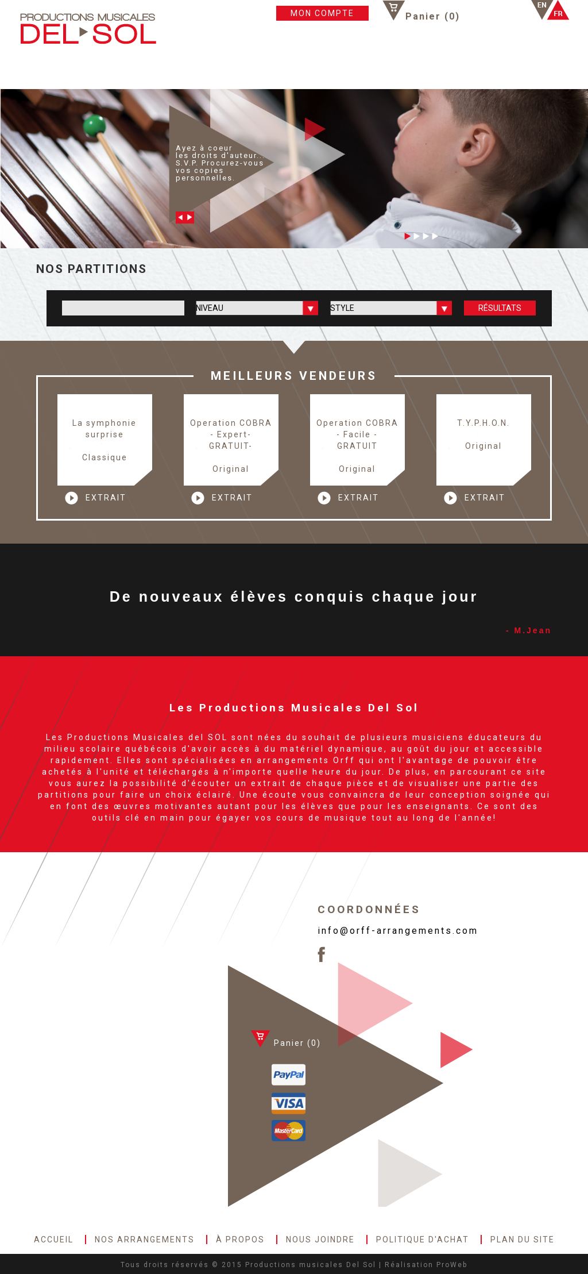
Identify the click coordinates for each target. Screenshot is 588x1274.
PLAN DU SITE (506, 69)
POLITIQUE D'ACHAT (408, 69)
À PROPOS (228, 69)
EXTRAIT (106, 497)
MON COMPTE (322, 13)
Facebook (487, 10)
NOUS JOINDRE (308, 69)
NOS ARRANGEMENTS (135, 69)
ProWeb (451, 1265)
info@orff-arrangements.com (398, 930)
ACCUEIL (45, 69)
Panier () (432, 16)
